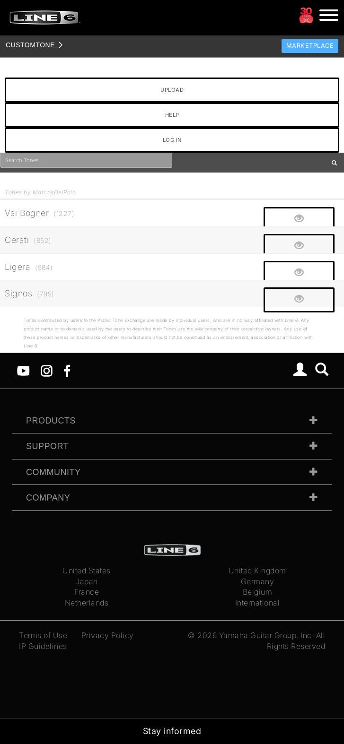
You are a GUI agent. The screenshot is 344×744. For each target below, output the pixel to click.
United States (86, 570)
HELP (172, 115)
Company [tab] (48, 497)
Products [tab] (51, 420)
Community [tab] (53, 472)
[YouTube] (23, 370)
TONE (30, 45)
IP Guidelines (43, 646)
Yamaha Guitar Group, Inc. (266, 635)
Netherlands (87, 602)
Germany (257, 581)
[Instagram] (46, 370)
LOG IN (172, 140)
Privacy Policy (107, 635)
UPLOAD (172, 90)
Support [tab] (47, 446)
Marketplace (310, 45)
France (86, 592)
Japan (86, 581)
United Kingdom (257, 570)
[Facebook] (67, 370)
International (257, 602)
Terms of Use (43, 635)
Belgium (258, 592)
